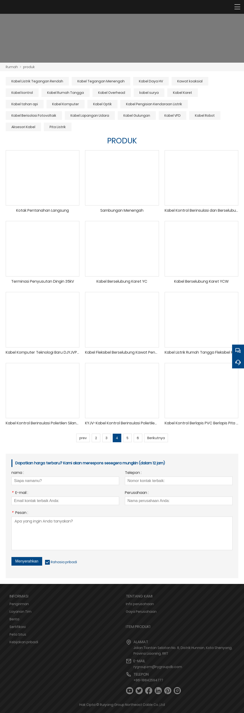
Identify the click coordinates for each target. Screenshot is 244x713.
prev (83, 438)
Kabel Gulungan (136, 115)
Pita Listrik (58, 127)
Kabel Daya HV (151, 81)
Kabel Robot (205, 115)
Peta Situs (18, 634)
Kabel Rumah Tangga (65, 92)
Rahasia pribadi (64, 562)
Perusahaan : (137, 493)
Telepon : (133, 473)
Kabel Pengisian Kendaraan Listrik (154, 104)
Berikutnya (156, 438)
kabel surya (149, 92)
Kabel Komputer (65, 104)
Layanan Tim (20, 611)
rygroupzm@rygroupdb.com (157, 666)
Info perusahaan (140, 604)
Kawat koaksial (190, 81)
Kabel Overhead (111, 92)
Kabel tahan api (24, 104)
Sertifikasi (18, 626)
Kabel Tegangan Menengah (101, 81)
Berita (14, 619)
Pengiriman (19, 604)
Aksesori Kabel (23, 127)
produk (29, 67)
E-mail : (19, 493)
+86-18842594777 (148, 680)
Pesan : (19, 513)
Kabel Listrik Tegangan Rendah (37, 81)
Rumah (12, 67)
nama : (17, 473)
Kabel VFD (172, 115)
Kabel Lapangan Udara (90, 115)
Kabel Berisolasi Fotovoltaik (33, 115)
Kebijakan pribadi (24, 642)
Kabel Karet (182, 92)
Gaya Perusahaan (141, 611)
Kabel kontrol (22, 92)
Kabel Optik (102, 104)
